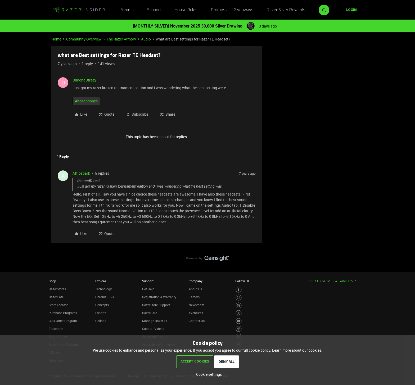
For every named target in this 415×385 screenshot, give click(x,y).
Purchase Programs (63, 313)
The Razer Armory (121, 39)
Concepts (102, 305)
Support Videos (153, 329)
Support (154, 10)
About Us (195, 289)
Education (56, 329)
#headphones (86, 100)
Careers (194, 297)
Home (56, 39)
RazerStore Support (156, 305)
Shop (52, 281)
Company (195, 281)
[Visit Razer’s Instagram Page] (238, 297)
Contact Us (197, 321)
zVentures (196, 313)
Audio (146, 39)
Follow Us (242, 281)
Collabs (100, 321)
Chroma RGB (104, 297)
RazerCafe (56, 297)
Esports (100, 313)
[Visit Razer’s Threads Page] (238, 305)
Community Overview (84, 39)
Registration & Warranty (159, 297)
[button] (351, 10)
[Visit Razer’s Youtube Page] (238, 321)
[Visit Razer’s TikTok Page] (238, 328)
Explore (100, 281)
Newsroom (196, 305)
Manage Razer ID (154, 321)
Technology (103, 289)
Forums (127, 10)
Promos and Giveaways (232, 10)
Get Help (148, 289)
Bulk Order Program (63, 321)
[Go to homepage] (79, 10)
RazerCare (149, 313)
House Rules (186, 10)
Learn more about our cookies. (297, 350)
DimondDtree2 (84, 80)
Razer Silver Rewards (286, 10)
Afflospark (81, 173)
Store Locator (58, 305)
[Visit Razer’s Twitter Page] (238, 313)
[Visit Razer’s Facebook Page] (238, 290)
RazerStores (57, 289)
